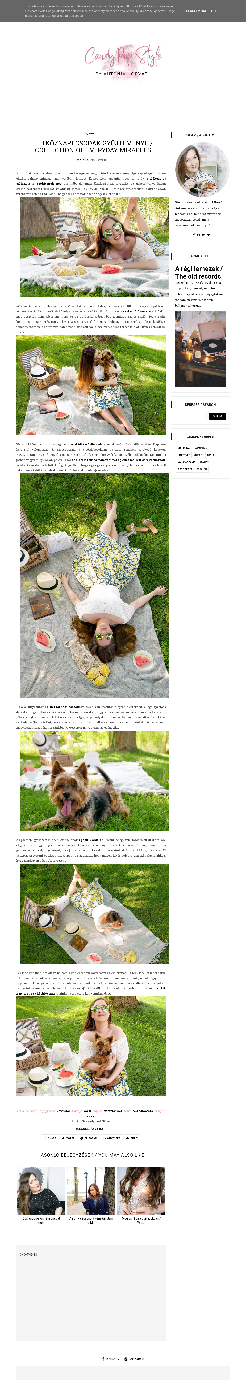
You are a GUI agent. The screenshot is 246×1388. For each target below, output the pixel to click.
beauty (204, 462)
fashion (202, 469)
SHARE (50, 1139)
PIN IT (132, 1139)
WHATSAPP (111, 1139)
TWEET (68, 1139)
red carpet (185, 469)
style (210, 455)
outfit (90, 134)
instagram (134, 1360)
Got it (216, 11)
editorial (184, 448)
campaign (200, 448)
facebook (110, 1360)
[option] (41, 1197)
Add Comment (99, 160)
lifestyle (184, 455)
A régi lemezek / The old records (199, 272)
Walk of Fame (186, 462)
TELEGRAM (88, 1139)
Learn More (196, 11)
